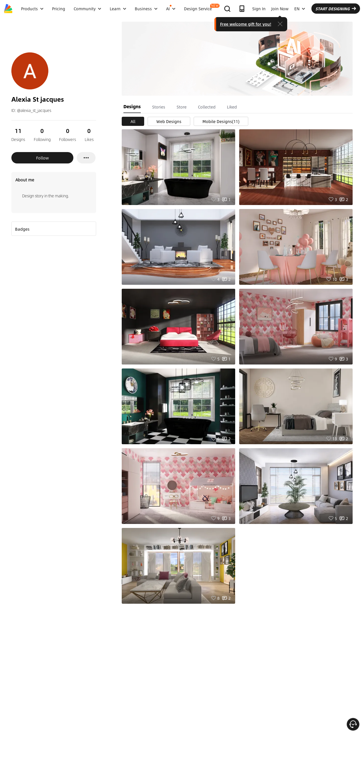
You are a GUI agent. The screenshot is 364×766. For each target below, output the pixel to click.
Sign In (259, 8)
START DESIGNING (335, 8)
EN (299, 8)
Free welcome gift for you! (245, 24)
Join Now (280, 8)
